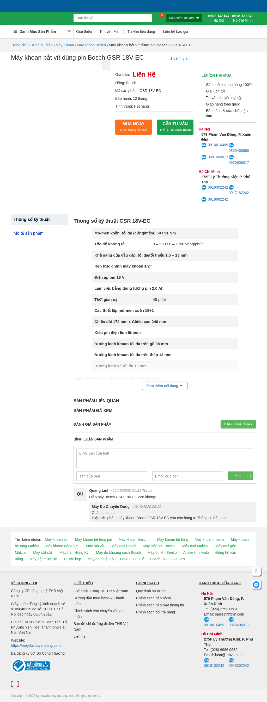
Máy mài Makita (195, 546)
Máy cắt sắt (42, 552)
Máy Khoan (65, 45)
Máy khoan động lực (61, 546)
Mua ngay (133, 127)
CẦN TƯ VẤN (175, 127)
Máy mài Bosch (123, 546)
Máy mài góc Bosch (159, 546)
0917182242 (239, 190)
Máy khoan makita (209, 539)
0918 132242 (242, 18)
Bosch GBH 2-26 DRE (168, 559)
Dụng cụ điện (42, 45)
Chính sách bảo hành (153, 598)
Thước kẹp (72, 559)
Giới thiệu (84, 31)
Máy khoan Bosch (91, 45)
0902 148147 (218, 18)
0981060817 (214, 157)
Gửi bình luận (242, 476)
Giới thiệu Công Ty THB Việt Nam (101, 591)
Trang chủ (19, 45)
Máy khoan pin (57, 539)
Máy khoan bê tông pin (93, 539)
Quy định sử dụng (151, 591)
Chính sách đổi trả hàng (155, 612)
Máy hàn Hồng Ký (74, 552)
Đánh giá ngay (238, 424)
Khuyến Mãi (109, 31)
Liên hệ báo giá (175, 31)
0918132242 (214, 663)
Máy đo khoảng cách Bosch (118, 552)
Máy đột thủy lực (43, 559)
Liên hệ (80, 636)
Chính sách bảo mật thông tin (160, 605)
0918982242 (214, 199)
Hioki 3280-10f (132, 559)
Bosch (131, 83)
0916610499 (214, 145)
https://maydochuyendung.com (36, 645)
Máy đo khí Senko (162, 552)
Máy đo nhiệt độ (101, 559)
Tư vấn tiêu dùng (141, 31)
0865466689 (239, 148)
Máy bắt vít (95, 546)
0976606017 (239, 160)
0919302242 (214, 187)
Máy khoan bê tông (172, 539)
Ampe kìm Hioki (196, 552)
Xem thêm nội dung (162, 386)
